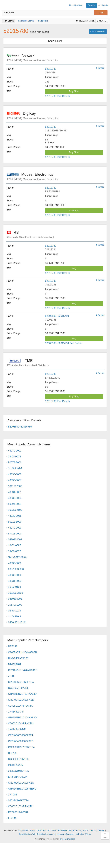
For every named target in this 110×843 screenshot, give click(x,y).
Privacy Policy (82, 830)
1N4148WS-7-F (16, 729)
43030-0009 (14, 563)
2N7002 (12, 794)
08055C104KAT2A (18, 771)
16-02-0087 (14, 545)
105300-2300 (15, 593)
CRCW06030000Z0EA (20, 735)
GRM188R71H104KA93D (22, 694)
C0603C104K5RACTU (20, 723)
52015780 (50, 69)
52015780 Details (97, 32)
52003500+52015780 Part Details (63, 343)
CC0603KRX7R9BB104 (21, 747)
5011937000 (15, 486)
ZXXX (11, 676)
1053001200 (15, 604)
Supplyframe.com (67, 839)
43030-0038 (14, 515)
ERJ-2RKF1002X (17, 776)
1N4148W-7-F (16, 711)
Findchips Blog (75, 5)
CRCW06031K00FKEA (21, 782)
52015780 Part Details (57, 96)
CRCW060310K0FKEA (21, 682)
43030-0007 (14, 480)
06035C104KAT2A (18, 800)
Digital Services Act (27, 834)
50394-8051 (14, 504)
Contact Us (23, 830)
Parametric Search (66, 830)
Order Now (73, 210)
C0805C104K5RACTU (20, 705)
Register (91, 5)
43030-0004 (14, 498)
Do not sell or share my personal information (55, 834)
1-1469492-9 (15, 468)
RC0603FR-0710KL (19, 759)
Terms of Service (97, 830)
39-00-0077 (14, 551)
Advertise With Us (83, 834)
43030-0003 (14, 527)
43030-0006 (14, 575)
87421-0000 (14, 533)
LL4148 (12, 818)
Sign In (105, 5)
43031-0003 (14, 581)
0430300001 (15, 598)
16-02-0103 (14, 587)
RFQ (74, 268)
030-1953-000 (16, 569)
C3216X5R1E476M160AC (22, 670)
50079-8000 (14, 462)
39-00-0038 (14, 456)
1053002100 (15, 510)
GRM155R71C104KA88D (22, 717)
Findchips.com (5, 5)
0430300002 (15, 539)
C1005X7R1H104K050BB (22, 652)
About (32, 830)
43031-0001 (14, 492)
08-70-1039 (14, 610)
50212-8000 (14, 521)
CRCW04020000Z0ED (20, 741)
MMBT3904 (14, 664)
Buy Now (74, 91)
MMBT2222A (15, 765)
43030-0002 (14, 474)
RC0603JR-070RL (18, 812)
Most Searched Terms (47, 830)
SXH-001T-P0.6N (18, 557)
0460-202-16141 (17, 622)
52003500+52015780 (57, 316)
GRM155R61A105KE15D (22, 788)
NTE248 (12, 646)
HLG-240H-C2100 (18, 658)
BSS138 (12, 753)
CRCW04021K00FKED (21, 699)
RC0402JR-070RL (18, 688)
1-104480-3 (14, 616)
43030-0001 (14, 450)
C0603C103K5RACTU (20, 806)
